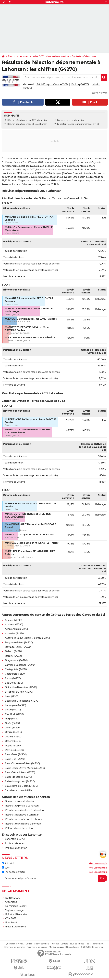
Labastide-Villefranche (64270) (22, 700)
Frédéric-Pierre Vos (16, 914)
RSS (87, 944)
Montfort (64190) (14, 714)
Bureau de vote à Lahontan (20, 801)
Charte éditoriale (41, 944)
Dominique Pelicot (15, 906)
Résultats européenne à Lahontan (24, 819)
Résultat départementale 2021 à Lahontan (27, 120)
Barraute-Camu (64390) (18, 646)
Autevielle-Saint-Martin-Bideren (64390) (27, 637)
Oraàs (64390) (12, 723)
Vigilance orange (14, 910)
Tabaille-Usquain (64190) (18, 790)
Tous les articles (77, 944)
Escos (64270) (13, 678)
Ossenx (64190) (13, 741)
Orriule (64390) (13, 732)
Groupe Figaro (72, 947)
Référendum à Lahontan (19, 828)
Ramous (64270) (14, 750)
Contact (64, 944)
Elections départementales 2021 (26, 56)
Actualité (8, 863)
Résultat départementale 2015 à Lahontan (27, 124)
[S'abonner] (54, 878)
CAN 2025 (10, 918)
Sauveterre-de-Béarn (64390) (21, 785)
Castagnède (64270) (16, 669)
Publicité (55, 944)
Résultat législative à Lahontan (22, 814)
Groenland (11, 901)
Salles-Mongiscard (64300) (20, 781)
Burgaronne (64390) (16, 660)
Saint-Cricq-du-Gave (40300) (52, 84)
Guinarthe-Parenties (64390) (21, 687)
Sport (6, 867)
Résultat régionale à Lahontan (22, 805)
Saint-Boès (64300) (15, 754)
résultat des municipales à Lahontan (36, 165)
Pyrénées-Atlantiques (84, 56)
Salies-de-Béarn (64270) (18, 776)
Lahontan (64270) (15, 838)
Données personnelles (15, 947)
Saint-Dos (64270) (15, 759)
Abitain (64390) (13, 620)
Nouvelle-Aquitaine (58, 56)
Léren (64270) (13, 709)
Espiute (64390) (14, 682)
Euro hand (11, 922)
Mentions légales (56, 947)
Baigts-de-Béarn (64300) (19, 642)
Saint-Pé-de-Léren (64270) (20, 772)
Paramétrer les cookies (37, 947)
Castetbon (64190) (15, 673)
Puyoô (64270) (13, 745)
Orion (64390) (12, 727)
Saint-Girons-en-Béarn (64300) (22, 763)
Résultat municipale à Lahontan (23, 823)
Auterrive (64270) (14, 633)
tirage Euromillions (15, 926)
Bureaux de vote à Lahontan (71, 120)
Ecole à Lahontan (14, 843)
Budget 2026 (12, 897)
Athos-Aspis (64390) (16, 628)
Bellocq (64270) (80, 84)
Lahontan (62, 124)
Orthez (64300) (13, 736)
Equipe (29, 944)
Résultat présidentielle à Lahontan (24, 810)
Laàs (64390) (12, 696)
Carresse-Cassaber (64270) (20, 664)
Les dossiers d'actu (13, 871)
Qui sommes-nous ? (15, 944)
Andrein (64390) (14, 624)
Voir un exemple (98, 863)
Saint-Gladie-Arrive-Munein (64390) (25, 768)
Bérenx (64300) (13, 655)
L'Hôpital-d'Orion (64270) (19, 691)
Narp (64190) (12, 718)
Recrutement (97, 944)
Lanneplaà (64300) (15, 705)
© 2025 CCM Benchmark (92, 947)
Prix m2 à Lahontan (16, 847)
